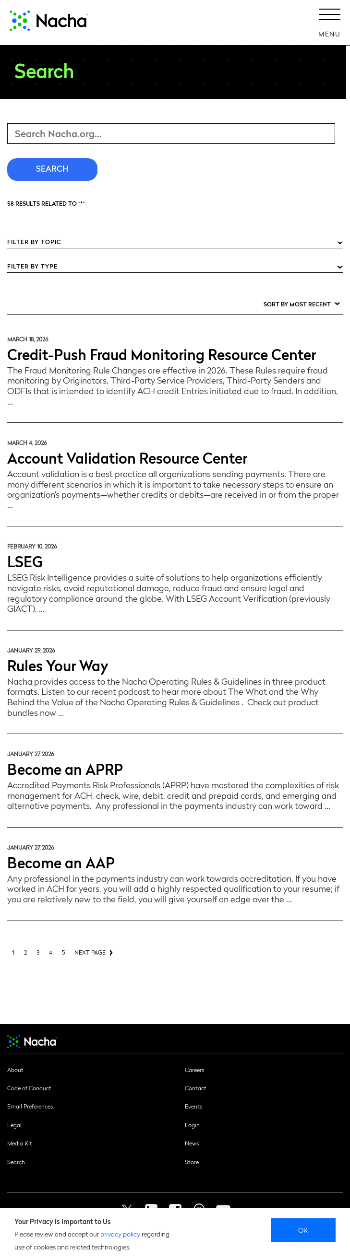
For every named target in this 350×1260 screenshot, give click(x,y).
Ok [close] (303, 1229)
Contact (195, 1088)
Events (193, 1106)
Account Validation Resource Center (127, 457)
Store (192, 1162)
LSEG (25, 561)
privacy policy (120, 1233)
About (15, 1069)
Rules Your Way (58, 665)
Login (192, 1125)
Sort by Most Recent (297, 304)
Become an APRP (65, 768)
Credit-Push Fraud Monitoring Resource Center (161, 353)
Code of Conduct (29, 1088)
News (192, 1143)
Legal (14, 1125)
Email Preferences (30, 1106)
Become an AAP (61, 862)
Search (16, 1162)
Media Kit (19, 1143)
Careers (194, 1069)
